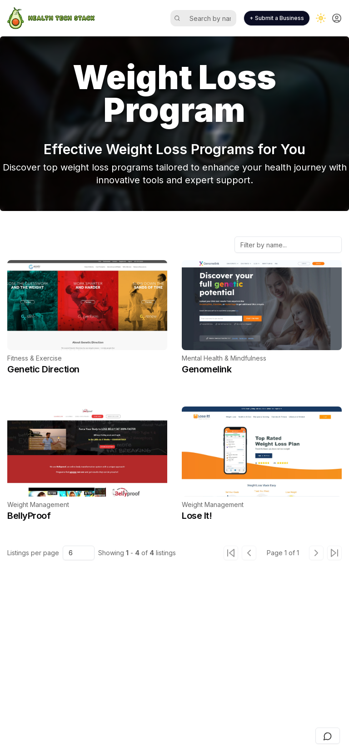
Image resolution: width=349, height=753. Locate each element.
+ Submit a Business (276, 18)
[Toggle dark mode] (321, 18)
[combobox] (79, 553)
